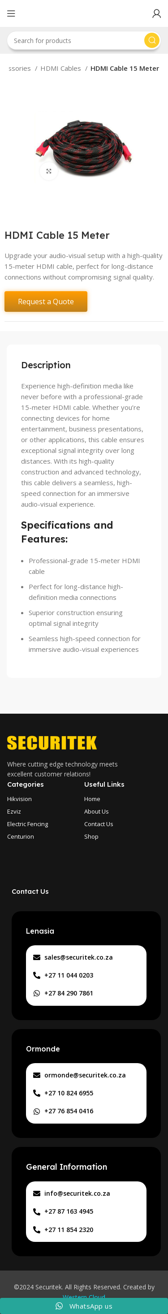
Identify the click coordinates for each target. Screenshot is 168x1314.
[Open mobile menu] (11, 13)
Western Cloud (84, 1297)
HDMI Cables (61, 68)
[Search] (84, 40)
